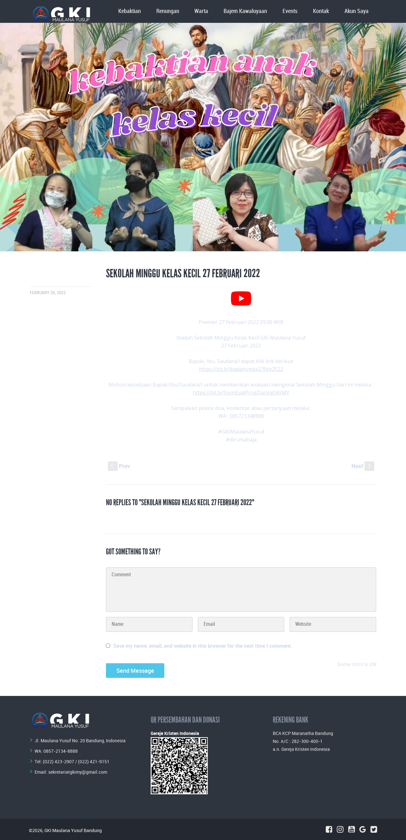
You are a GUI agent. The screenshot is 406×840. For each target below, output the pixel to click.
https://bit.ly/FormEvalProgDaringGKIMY (241, 392)
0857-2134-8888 (60, 751)
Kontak (321, 11)
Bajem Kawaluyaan (245, 11)
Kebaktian (129, 11)
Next (362, 466)
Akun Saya (356, 11)
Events (290, 11)
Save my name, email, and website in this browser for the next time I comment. (202, 645)
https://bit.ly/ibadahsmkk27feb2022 (241, 369)
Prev (119, 466)
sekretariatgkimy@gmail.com (77, 772)
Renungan (167, 11)
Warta (201, 11)
